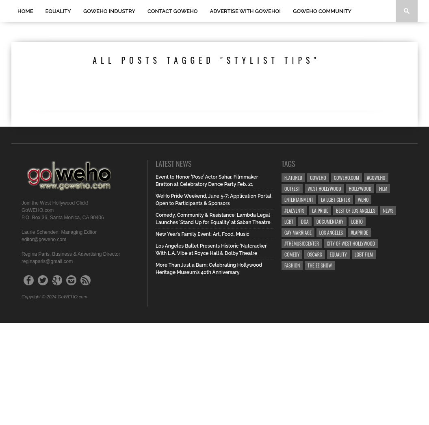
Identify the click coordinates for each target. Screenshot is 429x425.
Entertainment (298, 199)
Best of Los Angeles (355, 210)
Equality (58, 11)
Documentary (330, 221)
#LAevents (294, 210)
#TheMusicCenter (301, 243)
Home (25, 11)
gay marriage (298, 232)
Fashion (292, 265)
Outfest (292, 188)
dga (305, 221)
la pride (320, 210)
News (388, 210)
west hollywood (324, 188)
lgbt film (364, 254)
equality (338, 254)
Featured (293, 177)
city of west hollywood (351, 243)
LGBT (288, 221)
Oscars (314, 254)
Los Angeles (331, 232)
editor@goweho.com (44, 239)
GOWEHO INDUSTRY (109, 11)
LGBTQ (357, 221)
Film (383, 188)
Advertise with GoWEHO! (245, 11)
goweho (318, 177)
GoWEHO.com (346, 177)
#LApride (359, 232)
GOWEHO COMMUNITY (322, 11)
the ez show (320, 265)
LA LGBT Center (335, 199)
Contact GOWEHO (172, 11)
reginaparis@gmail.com (47, 261)
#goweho (376, 177)
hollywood (360, 188)
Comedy (291, 254)
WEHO (363, 199)
